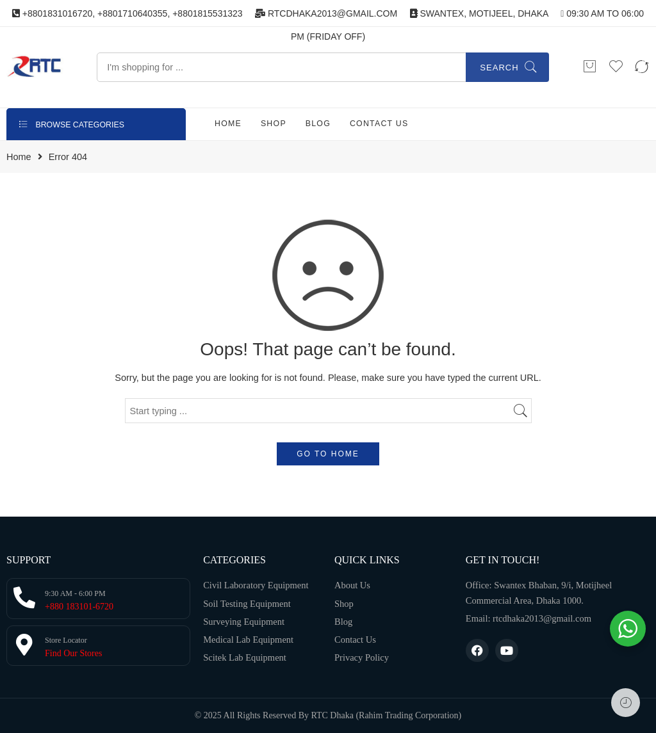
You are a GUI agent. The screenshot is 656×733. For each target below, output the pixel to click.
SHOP (273, 123)
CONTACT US (379, 123)
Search (499, 67)
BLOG (318, 123)
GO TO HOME (328, 453)
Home (18, 157)
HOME (228, 123)
